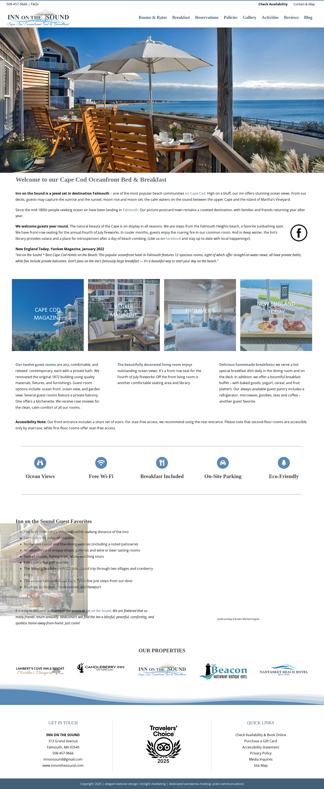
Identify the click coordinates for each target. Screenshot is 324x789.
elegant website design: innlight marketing (135, 784)
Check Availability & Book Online (260, 735)
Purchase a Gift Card (260, 741)
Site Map (261, 765)
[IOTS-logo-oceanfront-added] (162, 664)
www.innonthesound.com (63, 765)
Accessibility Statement (260, 747)
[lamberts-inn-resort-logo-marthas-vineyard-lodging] (40, 668)
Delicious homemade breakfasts (246, 364)
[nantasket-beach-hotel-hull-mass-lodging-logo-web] (283, 664)
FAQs (35, 4)
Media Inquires (261, 759)
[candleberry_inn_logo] (101, 664)
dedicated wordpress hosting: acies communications (206, 784)
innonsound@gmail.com (62, 759)
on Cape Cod (195, 193)
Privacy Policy (261, 753)
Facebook (173, 238)
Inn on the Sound (98, 610)
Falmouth (130, 210)
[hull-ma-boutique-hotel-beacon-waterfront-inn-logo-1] (222, 664)
